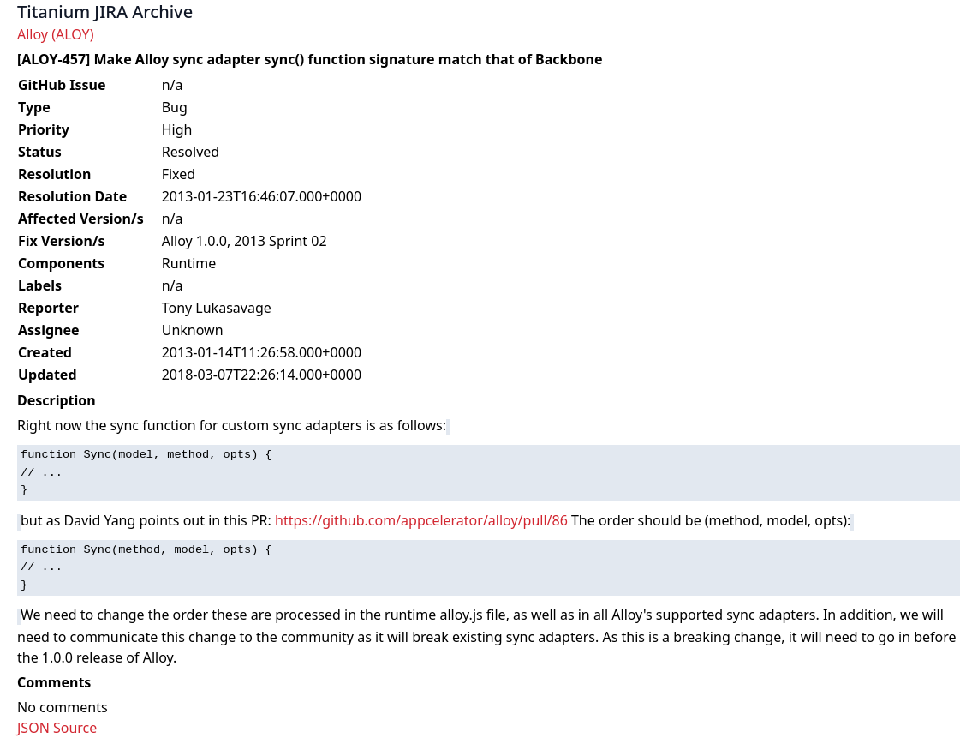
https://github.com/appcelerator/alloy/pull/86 (421, 520)
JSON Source (57, 727)
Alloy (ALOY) (55, 34)
